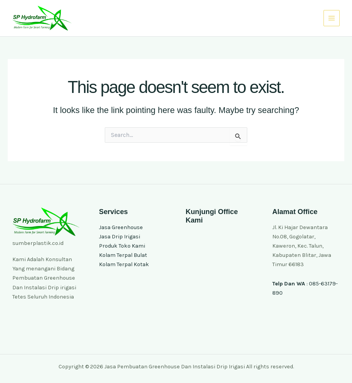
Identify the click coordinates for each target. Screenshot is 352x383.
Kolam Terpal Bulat (123, 255)
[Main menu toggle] (332, 18)
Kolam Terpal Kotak (124, 264)
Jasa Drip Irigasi (119, 236)
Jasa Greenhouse (121, 227)
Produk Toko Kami (122, 246)
